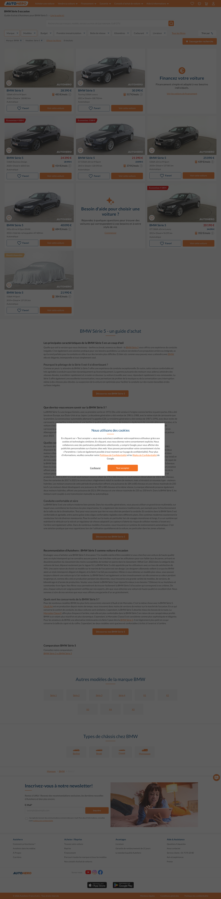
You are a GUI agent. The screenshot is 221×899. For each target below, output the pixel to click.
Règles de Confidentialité (144, 455)
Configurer (95, 468)
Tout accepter (122, 468)
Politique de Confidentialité (113, 455)
